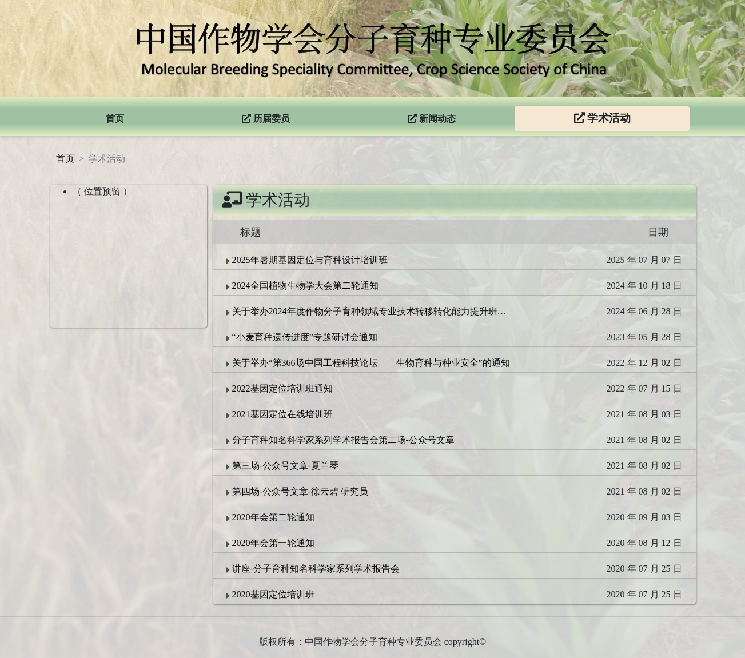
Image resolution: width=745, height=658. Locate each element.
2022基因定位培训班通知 (279, 389)
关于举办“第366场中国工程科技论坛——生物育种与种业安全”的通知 (368, 363)
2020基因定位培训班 (270, 594)
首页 (65, 158)
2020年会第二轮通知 (270, 517)
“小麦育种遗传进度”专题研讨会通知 (301, 337)
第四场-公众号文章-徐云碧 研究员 (297, 491)
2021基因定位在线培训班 (279, 414)
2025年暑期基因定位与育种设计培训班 (307, 260)
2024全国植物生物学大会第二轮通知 (302, 286)
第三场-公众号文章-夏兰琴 (282, 466)
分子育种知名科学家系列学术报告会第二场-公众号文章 (340, 440)
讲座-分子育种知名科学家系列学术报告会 (313, 569)
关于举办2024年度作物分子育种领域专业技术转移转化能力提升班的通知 (369, 311)
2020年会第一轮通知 (270, 543)
